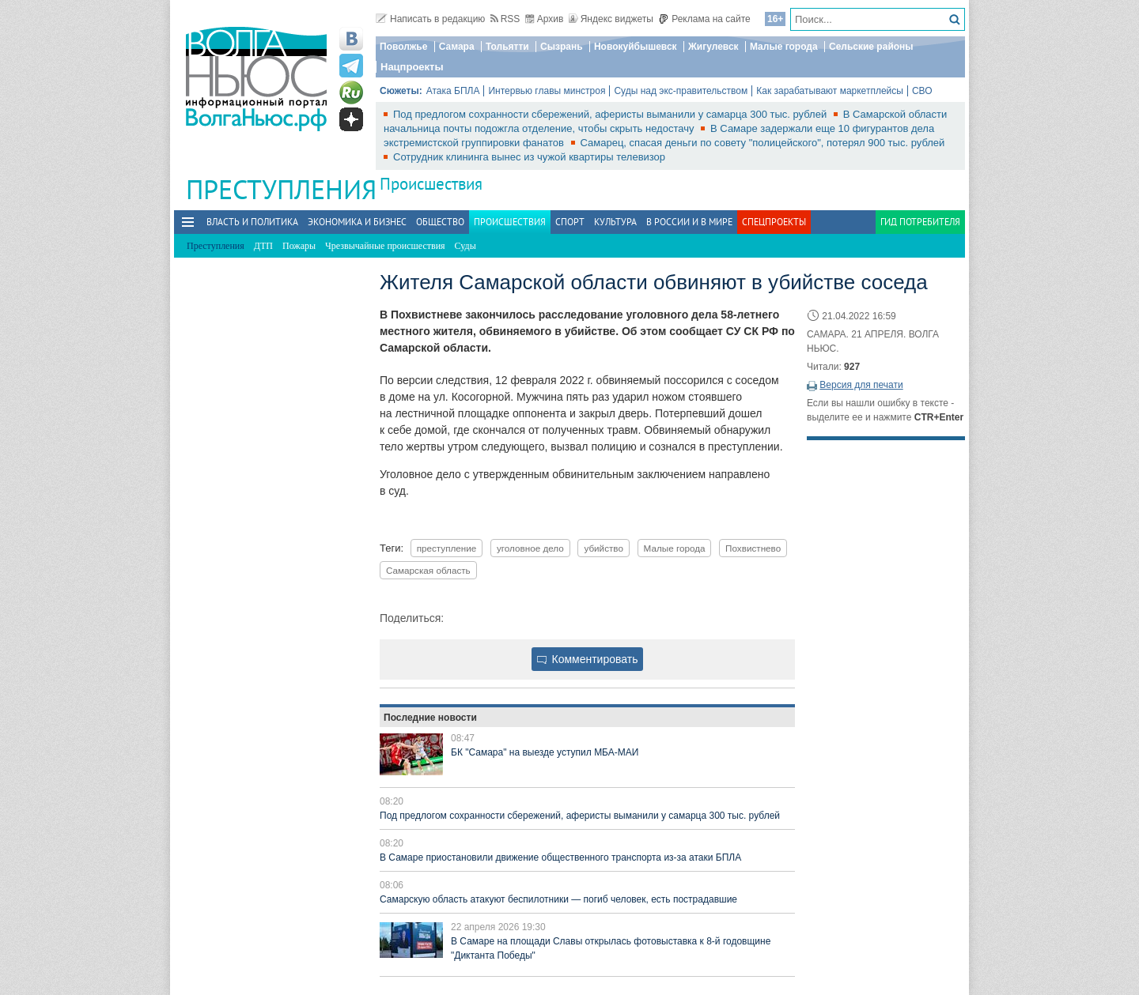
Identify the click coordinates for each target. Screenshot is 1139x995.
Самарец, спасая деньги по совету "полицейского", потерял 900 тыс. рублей (763, 143)
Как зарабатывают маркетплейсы (829, 90)
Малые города (784, 46)
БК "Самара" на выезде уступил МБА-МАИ (544, 752)
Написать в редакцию (430, 18)
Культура (615, 222)
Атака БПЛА (453, 90)
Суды (465, 245)
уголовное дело (530, 548)
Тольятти (507, 46)
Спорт (570, 222)
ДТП (263, 245)
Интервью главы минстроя (546, 90)
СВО (922, 90)
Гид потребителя (920, 222)
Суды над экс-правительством (680, 90)
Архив (544, 18)
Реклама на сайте (704, 18)
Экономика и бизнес (357, 222)
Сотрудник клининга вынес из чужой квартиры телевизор (529, 157)
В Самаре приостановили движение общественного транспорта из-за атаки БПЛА (560, 857)
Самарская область (428, 570)
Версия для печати (860, 384)
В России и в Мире (689, 222)
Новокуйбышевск (635, 46)
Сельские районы (871, 46)
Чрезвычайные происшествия (385, 245)
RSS (505, 18)
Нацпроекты (412, 67)
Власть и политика (252, 222)
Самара (457, 46)
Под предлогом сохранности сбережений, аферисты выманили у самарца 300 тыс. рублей (611, 114)
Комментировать (587, 659)
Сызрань (561, 46)
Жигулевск (713, 46)
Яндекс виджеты (611, 18)
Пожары (299, 245)
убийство (603, 548)
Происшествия (431, 183)
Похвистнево (753, 548)
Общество (440, 222)
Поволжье (403, 46)
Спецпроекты (774, 222)
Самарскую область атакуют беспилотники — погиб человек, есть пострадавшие (558, 899)
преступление (447, 548)
